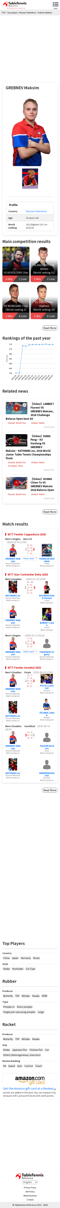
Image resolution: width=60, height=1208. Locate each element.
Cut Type (30, 968)
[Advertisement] (30, 47)
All (4, 1066)
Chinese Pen (36, 1049)
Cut (47, 1049)
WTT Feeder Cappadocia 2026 (27, 534)
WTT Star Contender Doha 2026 (28, 574)
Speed (11, 1066)
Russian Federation (36, 211)
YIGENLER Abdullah (46, 560)
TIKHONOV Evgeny (46, 653)
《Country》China (15, 465)
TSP (17, 995)
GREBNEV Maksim (12, 560)
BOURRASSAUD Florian (46, 596)
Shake (6, 968)
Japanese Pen (19, 1049)
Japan (15, 958)
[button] (30, 131)
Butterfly (8, 995)
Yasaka (35, 995)
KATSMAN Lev (12, 595)
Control (28, 1066)
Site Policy (30, 1191)
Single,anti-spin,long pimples (19, 1012)
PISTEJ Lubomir (47, 687)
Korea (36, 958)
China (6, 958)
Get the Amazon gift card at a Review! (28, 1088)
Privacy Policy (30, 1187)
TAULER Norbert (47, 747)
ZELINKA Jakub (46, 714)
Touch (38, 1066)
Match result (29, 558)
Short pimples (24, 1006)
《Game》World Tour (16, 422)
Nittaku (26, 995)
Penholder (17, 968)
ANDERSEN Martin (47, 774)
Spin (19, 1066)
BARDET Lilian (47, 624)
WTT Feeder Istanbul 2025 (24, 667)
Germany (26, 958)
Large (41, 1012)
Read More (50, 328)
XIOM (44, 995)
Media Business (30, 1195)
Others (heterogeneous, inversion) (21, 1055)
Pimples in (9, 1006)
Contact (30, 1199)
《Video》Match (37, 422)
